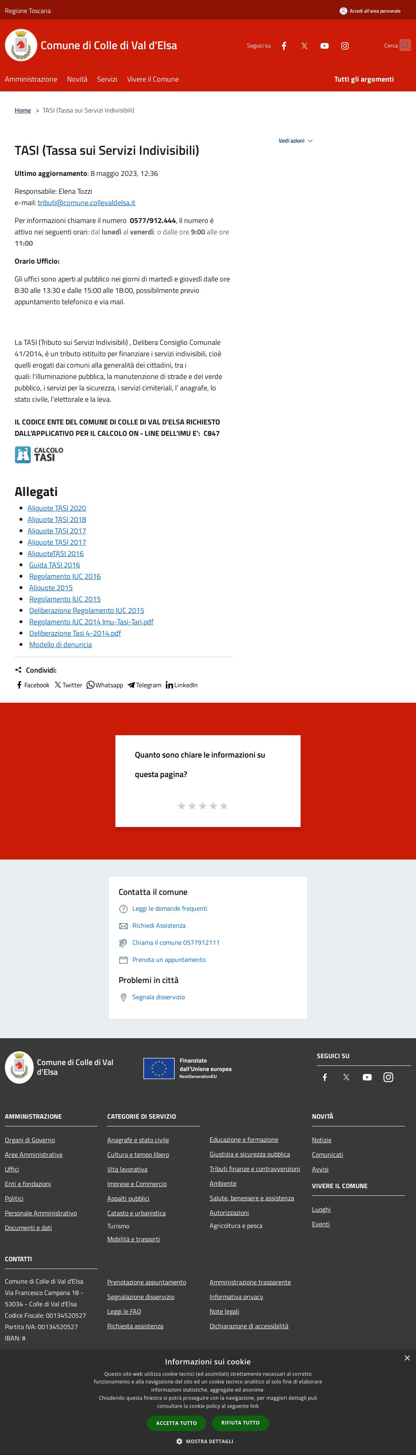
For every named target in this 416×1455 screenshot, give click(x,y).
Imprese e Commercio (137, 1184)
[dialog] (208, 1402)
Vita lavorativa (127, 1169)
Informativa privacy (236, 1296)
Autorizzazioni (229, 1212)
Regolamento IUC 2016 (65, 576)
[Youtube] (309, 44)
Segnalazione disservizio (140, 1296)
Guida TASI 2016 (54, 564)
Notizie (322, 1140)
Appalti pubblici (128, 1198)
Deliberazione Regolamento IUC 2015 (86, 610)
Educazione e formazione (244, 1139)
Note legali (224, 1311)
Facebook (32, 685)
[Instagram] (329, 44)
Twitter (67, 685)
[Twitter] (288, 44)
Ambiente (223, 1183)
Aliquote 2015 (51, 587)
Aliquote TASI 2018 (57, 519)
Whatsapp (104, 685)
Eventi (321, 1224)
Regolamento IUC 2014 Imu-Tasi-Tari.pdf (91, 621)
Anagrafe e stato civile (138, 1140)
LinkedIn (181, 685)
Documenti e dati (28, 1227)
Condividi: (35, 670)
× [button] (407, 1358)
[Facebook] (268, 44)
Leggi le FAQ (124, 1311)
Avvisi (320, 1169)
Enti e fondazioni (28, 1184)
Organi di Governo (30, 1140)
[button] (208, 1441)
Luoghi (321, 1209)
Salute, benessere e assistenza (252, 1198)
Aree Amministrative (34, 1154)
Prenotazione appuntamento (146, 1282)
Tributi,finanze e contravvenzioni (255, 1169)
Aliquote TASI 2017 (57, 530)
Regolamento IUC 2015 (65, 598)
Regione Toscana (28, 10)
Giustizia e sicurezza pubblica (250, 1154)
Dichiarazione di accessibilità (249, 1326)
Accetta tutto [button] (176, 1423)
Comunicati (327, 1154)
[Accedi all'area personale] (370, 10)
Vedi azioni (297, 141)
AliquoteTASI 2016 (56, 553)
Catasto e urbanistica (136, 1213)
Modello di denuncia (60, 644)
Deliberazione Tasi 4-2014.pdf (75, 633)
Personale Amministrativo (41, 1213)
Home (23, 110)
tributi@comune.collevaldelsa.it (86, 202)
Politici (14, 1198)
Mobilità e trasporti (133, 1239)
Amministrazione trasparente (250, 1282)
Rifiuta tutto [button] (240, 1422)
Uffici (12, 1169)
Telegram (143, 685)
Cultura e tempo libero (138, 1154)
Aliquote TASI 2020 (57, 507)
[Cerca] (401, 45)
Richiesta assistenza (135, 1326)
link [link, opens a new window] (254, 1406)
